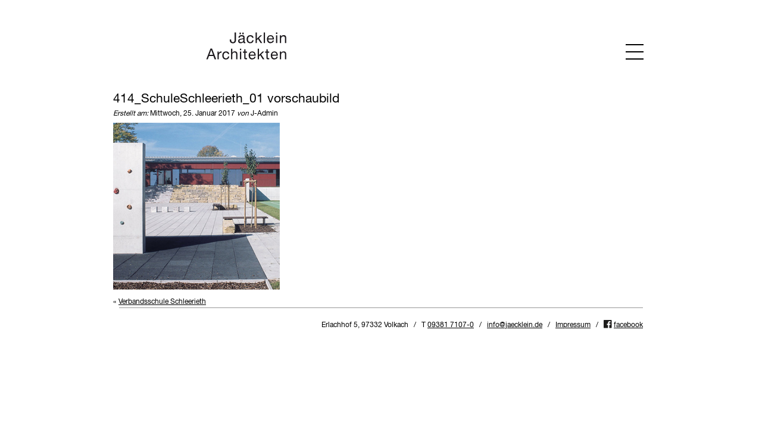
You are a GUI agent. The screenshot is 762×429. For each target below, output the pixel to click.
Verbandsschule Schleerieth (162, 302)
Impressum (573, 325)
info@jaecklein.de (514, 325)
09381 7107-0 (450, 325)
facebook (628, 325)
